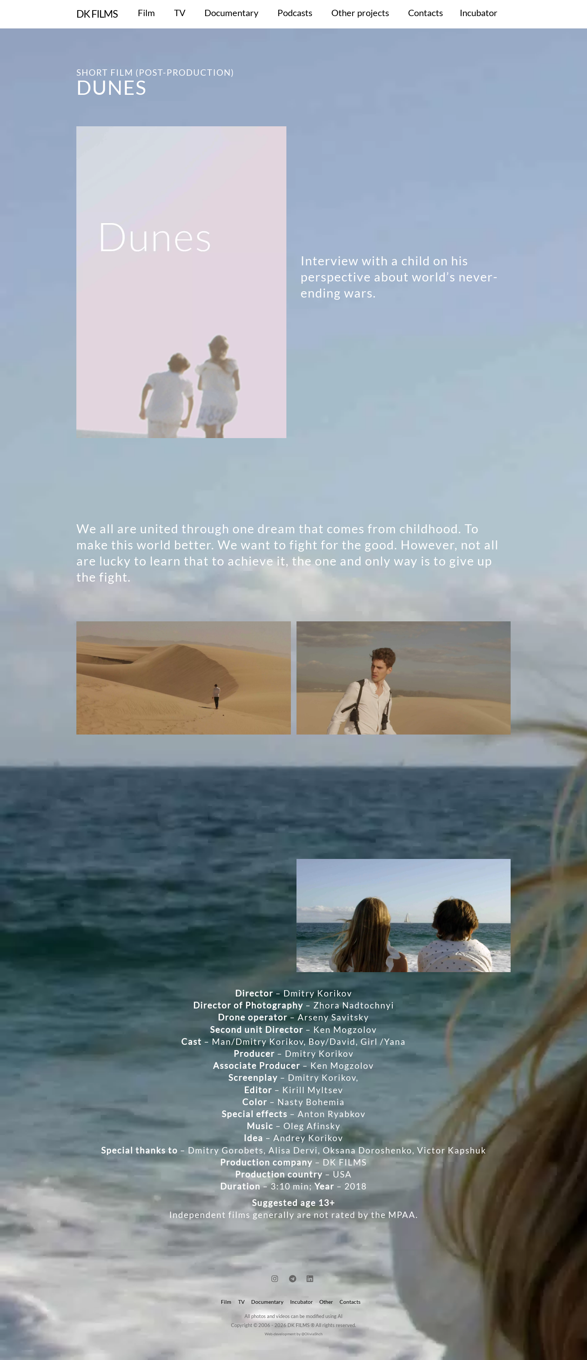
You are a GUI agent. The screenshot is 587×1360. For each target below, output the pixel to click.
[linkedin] (310, 1277)
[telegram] (292, 1277)
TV (179, 12)
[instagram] (275, 1277)
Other (326, 1302)
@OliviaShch (312, 1334)
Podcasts (294, 12)
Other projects (360, 12)
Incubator (479, 12)
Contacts (425, 12)
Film (146, 12)
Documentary (231, 12)
